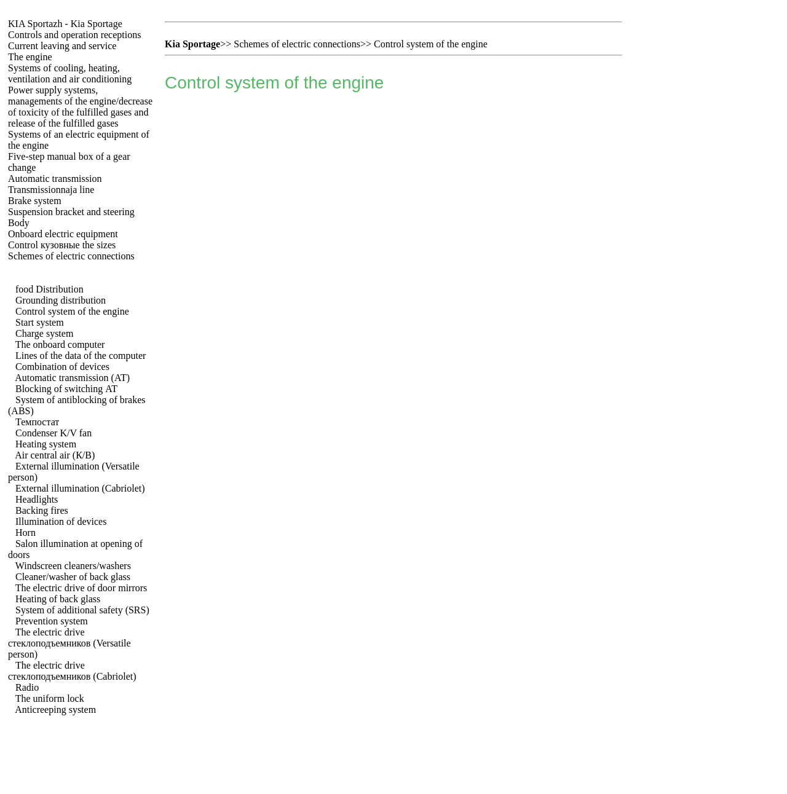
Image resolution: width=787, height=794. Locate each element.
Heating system (45, 444)
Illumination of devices (60, 521)
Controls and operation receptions (74, 34)
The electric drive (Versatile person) (69, 643)
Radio (27, 687)
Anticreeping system (55, 709)
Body (19, 223)
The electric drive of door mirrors (81, 588)
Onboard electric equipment (63, 234)
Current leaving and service (62, 46)
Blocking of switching (66, 388)
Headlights (36, 499)
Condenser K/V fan (53, 433)
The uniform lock (49, 698)
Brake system (34, 200)
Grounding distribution (60, 300)
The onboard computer (60, 344)
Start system (39, 322)
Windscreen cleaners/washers (73, 565)
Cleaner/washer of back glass (72, 577)
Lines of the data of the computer (80, 355)
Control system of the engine (72, 311)
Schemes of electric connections (71, 256)
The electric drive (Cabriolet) (72, 671)
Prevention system (51, 621)
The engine (30, 57)
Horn (25, 532)
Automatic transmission (54, 178)
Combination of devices (62, 366)
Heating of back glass (57, 599)
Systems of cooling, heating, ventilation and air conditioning (70, 73)
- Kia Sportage (65, 23)
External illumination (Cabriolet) (80, 488)
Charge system (44, 333)
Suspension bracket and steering (71, 211)
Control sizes (62, 245)
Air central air (55, 455)
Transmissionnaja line (51, 189)
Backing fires (41, 510)
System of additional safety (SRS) (82, 610)
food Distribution (49, 289)
